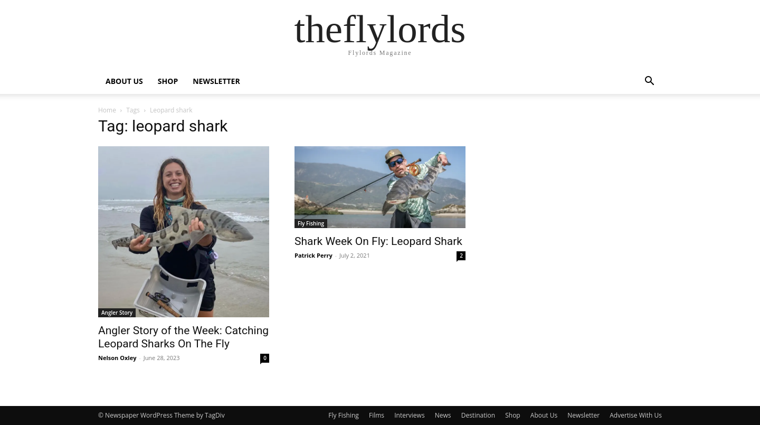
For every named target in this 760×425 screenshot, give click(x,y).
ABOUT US (124, 81)
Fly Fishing (311, 223)
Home (107, 110)
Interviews (409, 415)
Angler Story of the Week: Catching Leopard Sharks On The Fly (183, 337)
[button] (649, 82)
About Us (543, 415)
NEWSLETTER (216, 81)
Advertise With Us (636, 415)
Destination (478, 415)
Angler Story (116, 312)
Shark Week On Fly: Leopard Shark (378, 241)
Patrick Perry (313, 255)
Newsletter (583, 415)
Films (376, 415)
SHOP (168, 81)
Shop (512, 415)
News (443, 415)
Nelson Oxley (117, 358)
